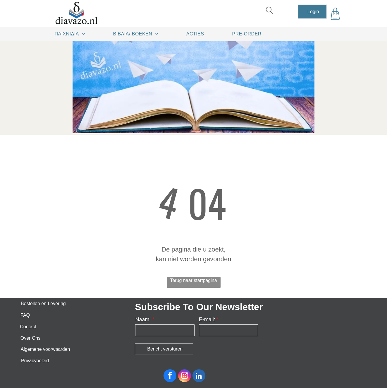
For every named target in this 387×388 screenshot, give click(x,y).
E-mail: (207, 319)
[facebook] (170, 376)
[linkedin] (198, 376)
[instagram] (184, 376)
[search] (269, 11)
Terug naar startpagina (193, 280)
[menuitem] (72, 33)
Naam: (143, 319)
